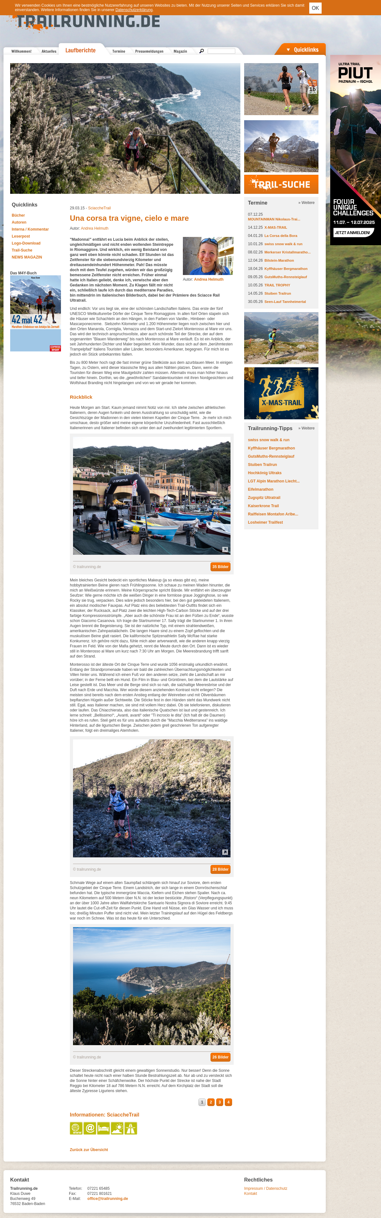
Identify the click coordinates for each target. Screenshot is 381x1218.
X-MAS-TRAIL (275, 227)
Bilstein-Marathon (279, 260)
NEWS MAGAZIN (27, 257)
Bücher (18, 215)
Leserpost (21, 236)
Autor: (203, 279)
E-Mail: (75, 1198)
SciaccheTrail (99, 208)
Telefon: (75, 1188)
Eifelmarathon (260, 489)
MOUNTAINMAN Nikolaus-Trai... (274, 219)
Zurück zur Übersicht (89, 1150)
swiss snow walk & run (283, 244)
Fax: (72, 1193)
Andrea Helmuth (95, 228)
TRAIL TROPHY (277, 285)
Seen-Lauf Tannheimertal (285, 302)
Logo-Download (26, 243)
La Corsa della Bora (280, 236)
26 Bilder (220, 1057)
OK (315, 8)
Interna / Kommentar (30, 229)
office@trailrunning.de (107, 1198)
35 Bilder (220, 567)
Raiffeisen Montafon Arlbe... (273, 514)
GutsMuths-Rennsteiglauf (285, 277)
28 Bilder (220, 869)
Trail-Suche (22, 250)
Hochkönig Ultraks (265, 473)
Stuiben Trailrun (277, 293)
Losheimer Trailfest (265, 522)
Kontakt (250, 1193)
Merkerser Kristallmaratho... (287, 252)
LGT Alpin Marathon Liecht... (274, 481)
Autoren (19, 222)
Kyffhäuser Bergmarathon (286, 269)
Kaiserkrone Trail (263, 506)
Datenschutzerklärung (134, 10)
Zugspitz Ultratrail (264, 497)
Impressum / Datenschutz (265, 1188)
